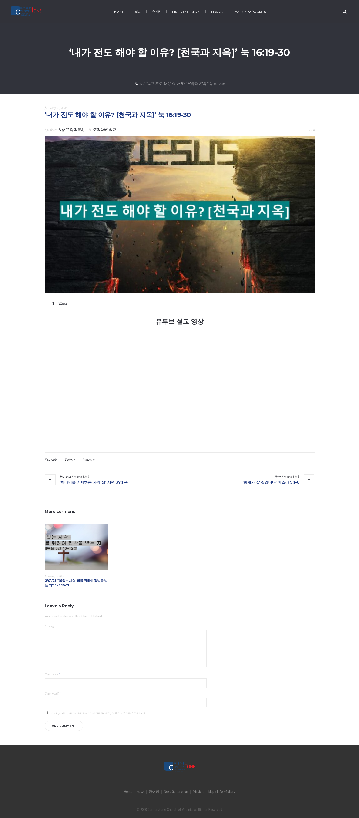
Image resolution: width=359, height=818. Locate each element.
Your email (52, 693)
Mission (198, 791)
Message (50, 626)
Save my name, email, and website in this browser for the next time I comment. (98, 713)
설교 (140, 791)
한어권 (154, 791)
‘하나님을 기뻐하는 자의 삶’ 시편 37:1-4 (94, 482)
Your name (52, 674)
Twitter (69, 460)
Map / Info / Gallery (221, 791)
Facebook (51, 460)
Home (138, 83)
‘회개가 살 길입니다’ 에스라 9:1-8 (271, 482)
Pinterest (88, 460)
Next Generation (176, 791)
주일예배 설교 (104, 130)
